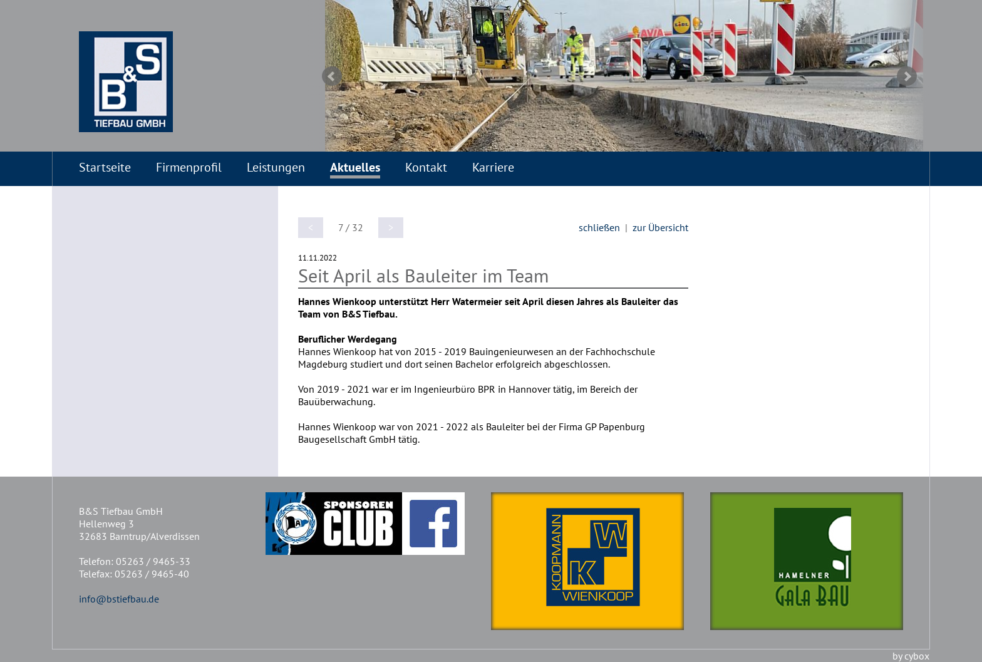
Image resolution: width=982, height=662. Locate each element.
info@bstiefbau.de (119, 598)
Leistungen (276, 167)
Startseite (105, 167)
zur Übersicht (660, 227)
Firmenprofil (189, 167)
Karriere (493, 167)
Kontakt (426, 167)
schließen (599, 227)
